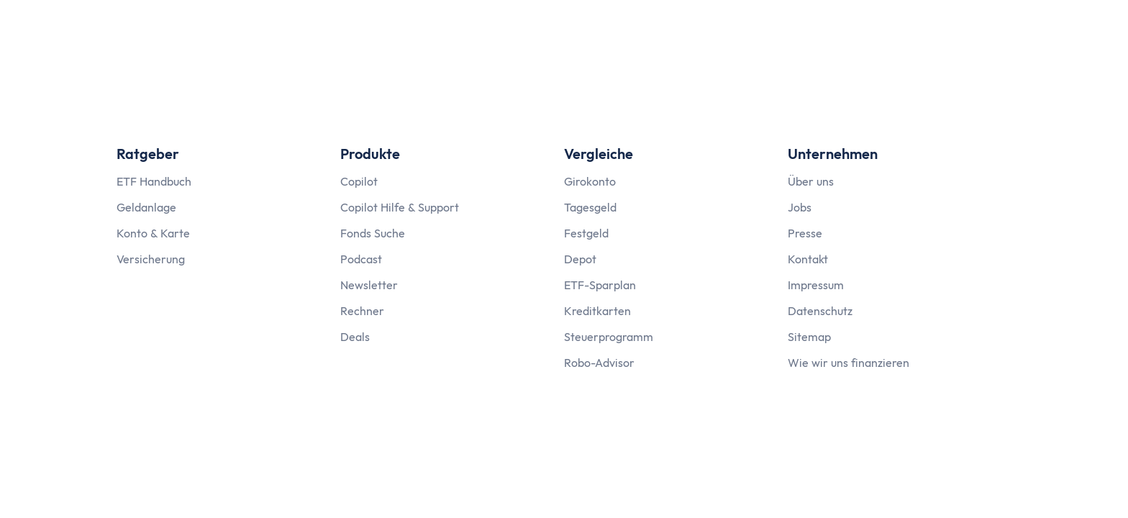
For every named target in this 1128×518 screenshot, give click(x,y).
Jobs (799, 207)
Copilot (359, 181)
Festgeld (586, 233)
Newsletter (369, 285)
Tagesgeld (590, 207)
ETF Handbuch (154, 181)
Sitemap (809, 337)
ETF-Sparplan (600, 285)
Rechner (362, 311)
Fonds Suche (372, 233)
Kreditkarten (597, 311)
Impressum (816, 285)
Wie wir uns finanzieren (848, 362)
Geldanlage (146, 207)
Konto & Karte (153, 233)
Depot (580, 259)
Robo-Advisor (599, 362)
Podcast (361, 259)
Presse (805, 233)
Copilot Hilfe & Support (399, 207)
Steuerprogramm (608, 337)
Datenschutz (820, 311)
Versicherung (151, 259)
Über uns (811, 181)
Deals (355, 337)
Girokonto (590, 181)
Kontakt (808, 259)
